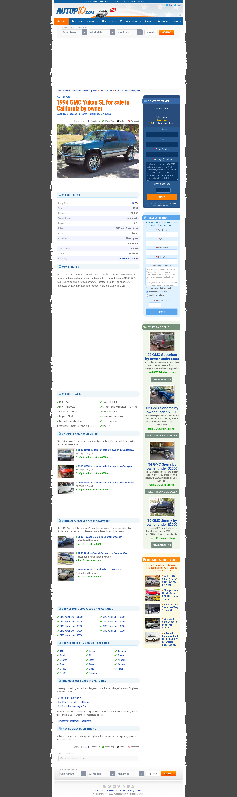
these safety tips (164, 203)
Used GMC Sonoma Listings (162, 423)
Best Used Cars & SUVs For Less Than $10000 (170, 609)
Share (171, 5)
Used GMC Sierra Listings (162, 476)
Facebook (95, 121)
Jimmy (92, 650)
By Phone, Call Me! (155, 295)
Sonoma (93, 673)
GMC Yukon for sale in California (73, 702)
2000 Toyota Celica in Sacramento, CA (100, 536)
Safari (91, 659)
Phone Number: (162, 149)
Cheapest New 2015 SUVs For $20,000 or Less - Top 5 (169, 581)
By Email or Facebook (156, 291)
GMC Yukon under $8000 (114, 626)
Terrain (121, 655)
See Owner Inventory (163, 123)
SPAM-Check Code (161, 184)
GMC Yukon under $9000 (114, 630)
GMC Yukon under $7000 (114, 621)
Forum (163, 21)
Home (61, 21)
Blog (148, 21)
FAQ (124, 790)
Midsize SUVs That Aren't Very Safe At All (169, 595)
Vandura (121, 664)
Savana (92, 664)
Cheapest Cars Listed (84, 21)
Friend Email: (162, 256)
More (176, 21)
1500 (62, 650)
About (118, 790)
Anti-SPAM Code (162, 300)
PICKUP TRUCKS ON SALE (161, 429)
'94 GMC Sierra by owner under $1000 (161, 459)
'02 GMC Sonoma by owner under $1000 (161, 405)
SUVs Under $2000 (127, 258)
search (166, 32)
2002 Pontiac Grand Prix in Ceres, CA (100, 569)
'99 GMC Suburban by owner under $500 (161, 355)
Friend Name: (162, 247)
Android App (99, 790)
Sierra (91, 668)
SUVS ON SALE (161, 376)
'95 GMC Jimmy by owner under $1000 (162, 512)
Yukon (120, 668)
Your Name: (162, 229)
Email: (162, 139)
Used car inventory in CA (69, 697)
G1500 (63, 668)
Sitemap (110, 790)
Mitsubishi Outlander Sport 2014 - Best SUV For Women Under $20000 (170, 626)
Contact (139, 790)
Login (179, 5)
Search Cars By (129, 21)
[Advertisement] (119, 64)
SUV (134, 203)
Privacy (131, 790)
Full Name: (162, 129)
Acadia (63, 655)
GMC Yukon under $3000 (71, 626)
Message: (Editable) (162, 159)
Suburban (122, 650)
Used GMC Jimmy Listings (162, 526)
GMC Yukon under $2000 (71, 621)
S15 (90, 655)
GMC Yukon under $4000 (71, 630)
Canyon (63, 659)
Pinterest (134, 121)
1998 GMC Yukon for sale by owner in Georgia (105, 466)
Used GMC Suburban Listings (162, 369)
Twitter (121, 121)
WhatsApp (109, 121)
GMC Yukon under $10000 (72, 616)
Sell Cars (108, 21)
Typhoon (122, 659)
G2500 (63, 673)
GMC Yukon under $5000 (71, 635)
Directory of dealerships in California (75, 720)
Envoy (63, 664)
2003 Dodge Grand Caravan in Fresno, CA (102, 553)
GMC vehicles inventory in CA (72, 706)
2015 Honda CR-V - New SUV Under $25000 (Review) (170, 566)
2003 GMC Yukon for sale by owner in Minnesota (106, 482)
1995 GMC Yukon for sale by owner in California (106, 449)
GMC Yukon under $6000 (114, 616)
